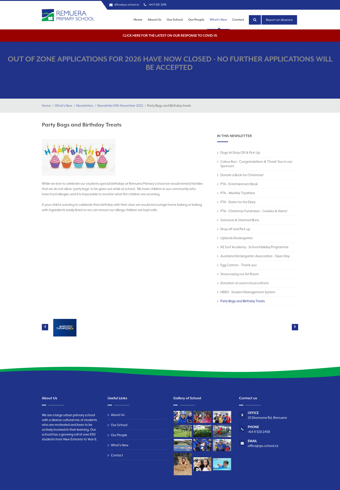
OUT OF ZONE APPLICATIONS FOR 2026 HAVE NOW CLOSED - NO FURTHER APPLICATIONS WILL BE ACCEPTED (170, 63)
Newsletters (84, 105)
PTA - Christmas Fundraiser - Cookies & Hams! (253, 211)
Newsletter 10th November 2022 (120, 105)
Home (138, 19)
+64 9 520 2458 (157, 4)
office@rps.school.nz (126, 4)
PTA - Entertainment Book (239, 184)
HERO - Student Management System (247, 292)
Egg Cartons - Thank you (238, 265)
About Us (154, 19)
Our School (175, 19)
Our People (196, 19)
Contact (238, 19)
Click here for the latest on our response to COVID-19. (170, 35)
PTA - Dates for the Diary (237, 202)
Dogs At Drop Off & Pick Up (240, 152)
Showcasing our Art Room (239, 274)
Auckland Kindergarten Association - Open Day (255, 256)
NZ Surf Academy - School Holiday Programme (254, 247)
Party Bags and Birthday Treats (242, 301)
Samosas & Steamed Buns (239, 220)
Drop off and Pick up (235, 229)
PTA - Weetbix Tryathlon (237, 193)
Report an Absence (279, 20)
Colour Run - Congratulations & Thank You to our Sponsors (256, 164)
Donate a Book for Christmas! (242, 175)
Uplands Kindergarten (236, 238)
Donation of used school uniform (244, 283)
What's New (218, 19)
